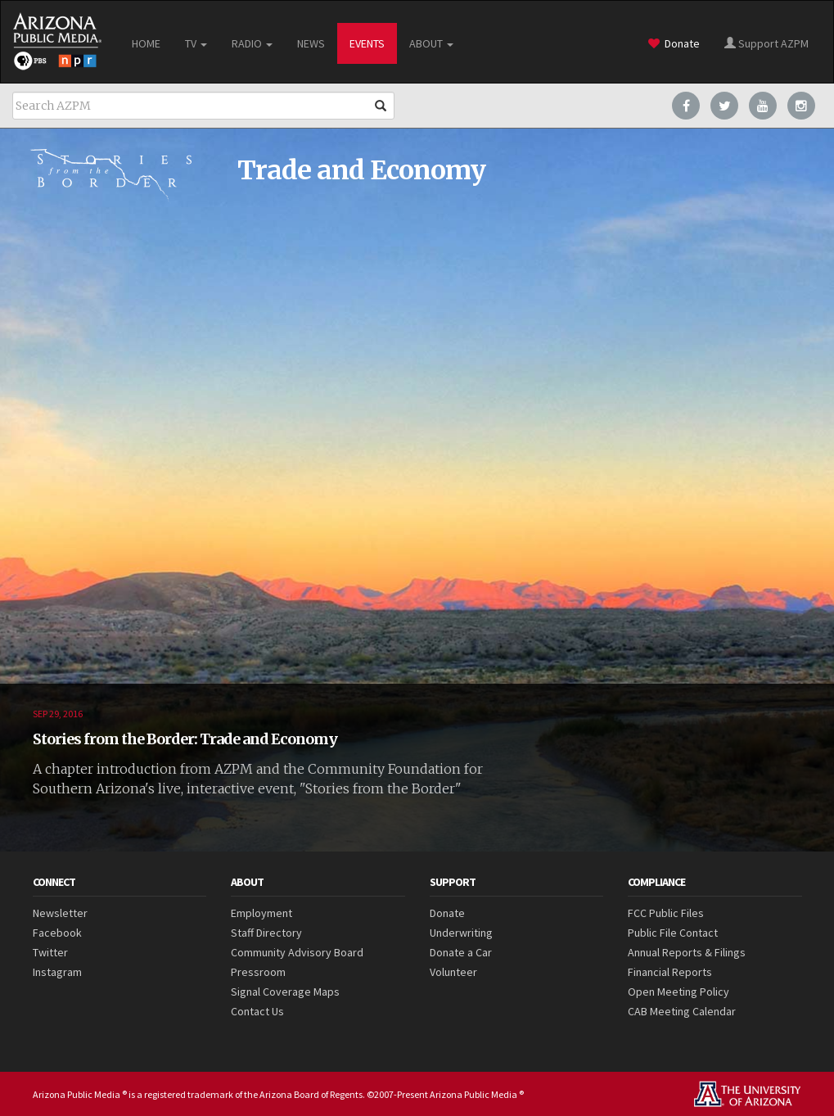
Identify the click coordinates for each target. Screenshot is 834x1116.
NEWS (311, 43)
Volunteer (453, 972)
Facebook (57, 932)
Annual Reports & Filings (687, 952)
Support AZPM (766, 43)
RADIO (252, 43)
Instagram (57, 972)
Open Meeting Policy (678, 991)
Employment (261, 913)
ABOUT (431, 43)
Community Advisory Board (297, 952)
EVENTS (367, 43)
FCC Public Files (666, 913)
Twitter (50, 952)
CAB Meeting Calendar (682, 1011)
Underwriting (461, 932)
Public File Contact (673, 932)
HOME (146, 43)
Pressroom (258, 972)
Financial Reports (670, 972)
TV (196, 43)
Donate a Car (461, 952)
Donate (674, 43)
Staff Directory (266, 932)
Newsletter (60, 913)
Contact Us (257, 1011)
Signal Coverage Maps (285, 991)
